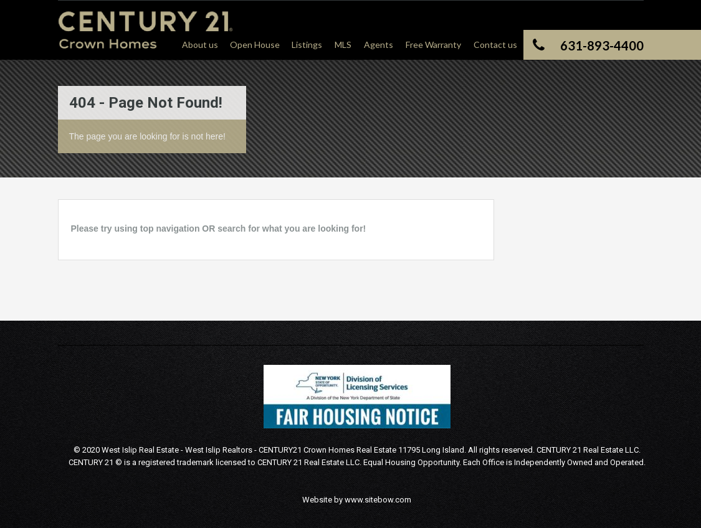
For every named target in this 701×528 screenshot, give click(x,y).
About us (200, 44)
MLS (343, 44)
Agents (378, 44)
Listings (307, 44)
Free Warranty (433, 44)
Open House (255, 44)
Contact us (495, 44)
